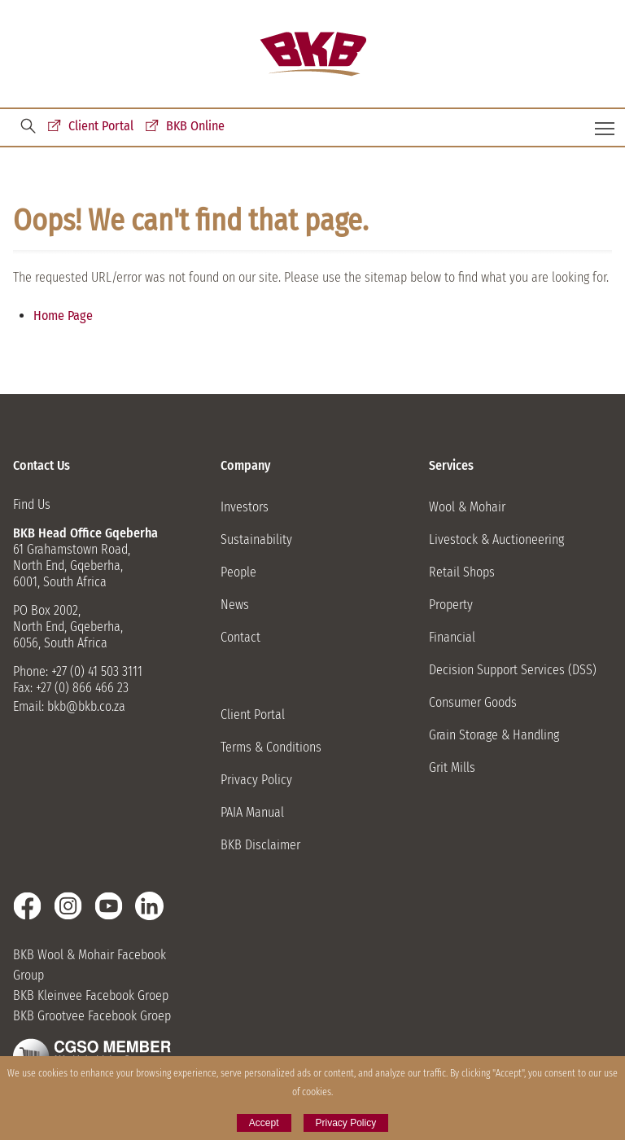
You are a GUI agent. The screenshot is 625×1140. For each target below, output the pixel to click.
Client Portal (100, 126)
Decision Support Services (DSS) (513, 669)
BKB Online (195, 126)
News (235, 604)
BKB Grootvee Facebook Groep (92, 1016)
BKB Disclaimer (260, 845)
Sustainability (256, 539)
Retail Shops (462, 572)
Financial (452, 637)
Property (451, 604)
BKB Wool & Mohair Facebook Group (89, 965)
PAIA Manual (252, 812)
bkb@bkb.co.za (86, 706)
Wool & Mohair (467, 507)
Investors (245, 507)
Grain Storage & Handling (494, 735)
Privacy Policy (256, 779)
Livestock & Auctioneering (496, 539)
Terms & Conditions (271, 747)
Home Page (63, 315)
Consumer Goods (473, 702)
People (238, 572)
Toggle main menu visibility (606, 122)
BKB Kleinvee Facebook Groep (90, 995)
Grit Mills (452, 767)
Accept (264, 1123)
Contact (240, 637)
